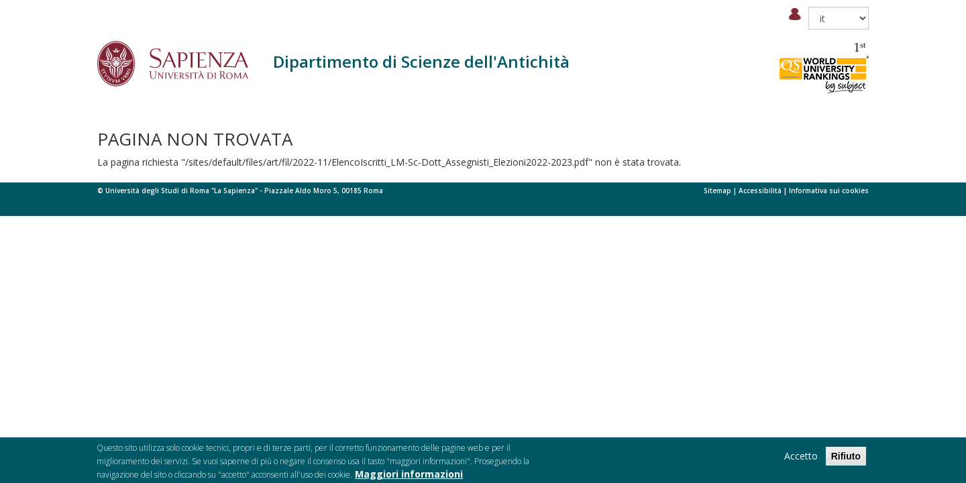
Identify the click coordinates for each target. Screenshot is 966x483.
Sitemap (717, 190)
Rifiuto (846, 458)
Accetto (801, 458)
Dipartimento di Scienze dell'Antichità (421, 61)
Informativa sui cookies (829, 190)
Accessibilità (760, 190)
